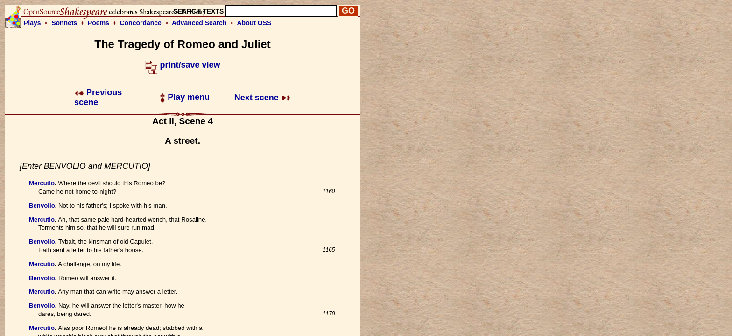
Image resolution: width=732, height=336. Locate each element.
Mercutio (42, 183)
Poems (98, 23)
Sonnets (64, 23)
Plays (32, 23)
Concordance (140, 23)
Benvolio (42, 205)
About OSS (254, 23)
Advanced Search (199, 23)
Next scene (262, 97)
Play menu (185, 97)
